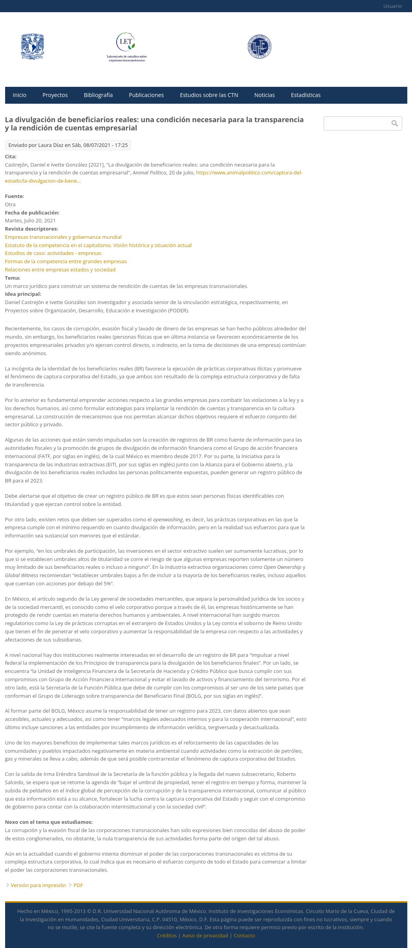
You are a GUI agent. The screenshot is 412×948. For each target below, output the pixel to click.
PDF (78, 885)
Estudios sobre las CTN (209, 95)
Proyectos (55, 95)
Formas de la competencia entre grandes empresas (66, 261)
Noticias (265, 95)
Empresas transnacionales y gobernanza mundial (63, 236)
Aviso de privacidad (205, 935)
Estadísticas (306, 95)
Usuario (392, 5)
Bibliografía (98, 95)
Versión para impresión (38, 885)
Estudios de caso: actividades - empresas (53, 253)
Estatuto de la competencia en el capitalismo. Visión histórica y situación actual (98, 245)
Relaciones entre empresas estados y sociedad (60, 269)
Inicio (20, 95)
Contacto (244, 935)
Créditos (167, 935)
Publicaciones (146, 95)
